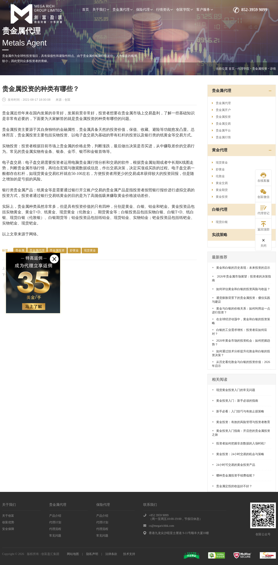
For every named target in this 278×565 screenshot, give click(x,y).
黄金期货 (220, 190)
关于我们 (100, 9)
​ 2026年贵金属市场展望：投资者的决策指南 (241, 278)
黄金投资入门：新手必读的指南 (235, 400)
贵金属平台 (221, 130)
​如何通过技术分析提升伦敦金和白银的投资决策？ (241, 353)
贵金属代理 (122, 9)
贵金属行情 (221, 137)
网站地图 (73, 554)
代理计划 (55, 522)
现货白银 (220, 222)
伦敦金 (218, 176)
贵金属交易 (221, 123)
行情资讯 (164, 9)
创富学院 (184, 9)
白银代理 (219, 209)
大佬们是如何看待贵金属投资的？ (36, 268)
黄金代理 (219, 150)
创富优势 (8, 522)
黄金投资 (220, 196)
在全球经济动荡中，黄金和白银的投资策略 (241, 321)
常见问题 (55, 535)
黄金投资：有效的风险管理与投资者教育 (241, 422)
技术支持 (129, 554)
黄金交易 (220, 183)
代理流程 (55, 529)
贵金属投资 (259, 68)
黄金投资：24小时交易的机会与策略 (238, 454)
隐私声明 (92, 554)
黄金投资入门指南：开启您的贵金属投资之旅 (241, 432)
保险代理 (144, 9)
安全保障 (8, 529)
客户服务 (204, 9)
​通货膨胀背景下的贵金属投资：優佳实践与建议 (241, 299)
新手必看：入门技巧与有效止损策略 (238, 411)
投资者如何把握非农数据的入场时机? (238, 443)
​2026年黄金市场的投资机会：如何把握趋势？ (241, 342)
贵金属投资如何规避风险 (30, 274)
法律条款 (111, 554)
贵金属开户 (221, 110)
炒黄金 (74, 250)
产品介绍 (55, 515)
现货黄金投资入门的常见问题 (233, 390)
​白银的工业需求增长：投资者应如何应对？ (239, 331)
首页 (85, 9)
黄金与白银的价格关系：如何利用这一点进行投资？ (241, 310)
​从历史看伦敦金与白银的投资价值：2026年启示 (241, 363)
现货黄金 (90, 250)
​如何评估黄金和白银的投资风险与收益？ (241, 289)
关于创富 (8, 515)
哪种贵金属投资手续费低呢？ (233, 475)
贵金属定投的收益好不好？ (232, 486)
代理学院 (243, 68)
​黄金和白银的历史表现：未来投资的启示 (241, 267)
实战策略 (219, 235)
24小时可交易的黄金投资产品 (233, 464)
